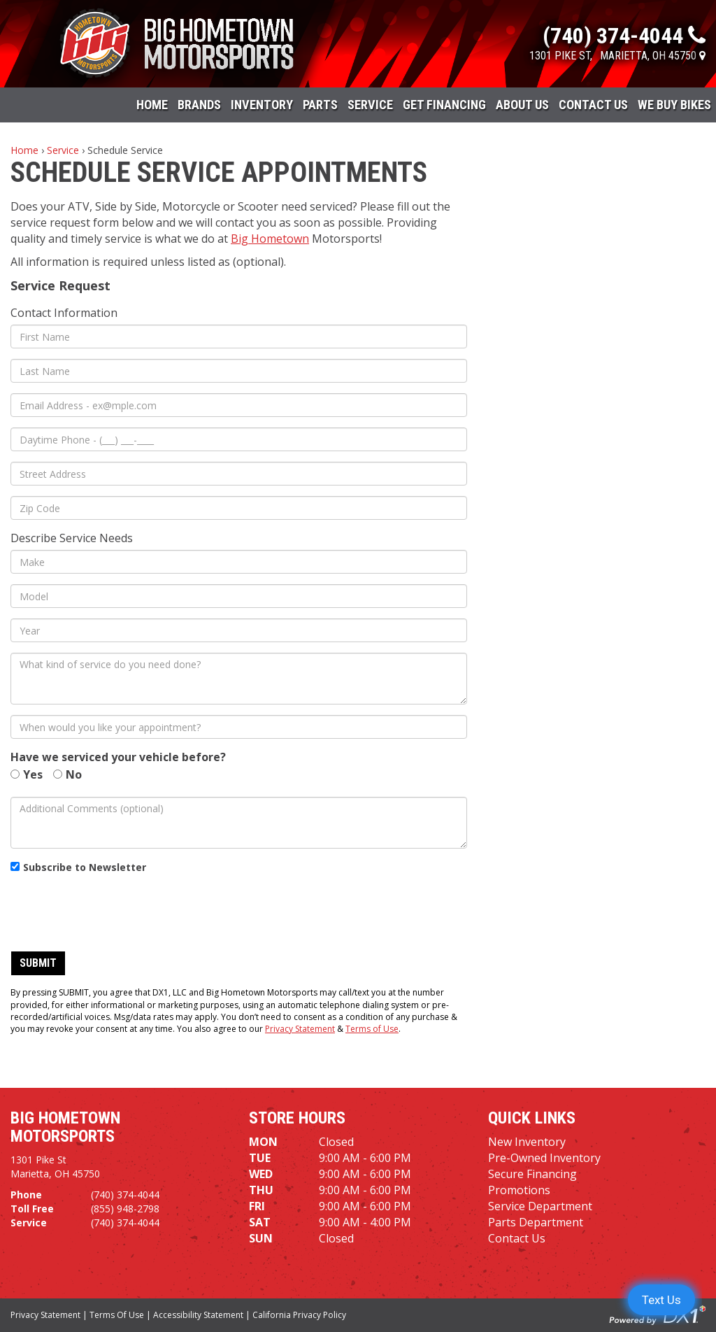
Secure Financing (532, 1174)
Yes (33, 774)
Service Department (540, 1206)
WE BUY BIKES (674, 104)
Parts (320, 104)
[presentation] (116, 913)
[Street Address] (238, 474)
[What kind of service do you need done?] (238, 678)
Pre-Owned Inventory (544, 1158)
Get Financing (444, 104)
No (74, 774)
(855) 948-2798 (125, 1208)
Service (370, 104)
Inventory (262, 104)
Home (152, 104)
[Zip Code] (238, 508)
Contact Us (593, 104)
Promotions (519, 1190)
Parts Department (535, 1222)
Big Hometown (270, 238)
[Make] (238, 562)
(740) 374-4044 (125, 1194)
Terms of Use (372, 1029)
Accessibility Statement (198, 1315)
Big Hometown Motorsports (65, 1127)
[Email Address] (238, 405)
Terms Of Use (117, 1315)
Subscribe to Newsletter (84, 867)
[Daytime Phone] (238, 439)
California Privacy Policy (299, 1315)
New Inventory (527, 1141)
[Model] (238, 596)
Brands (199, 104)
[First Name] (238, 336)
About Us (522, 104)
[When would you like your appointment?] (238, 727)
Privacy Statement (300, 1029)
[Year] (238, 630)
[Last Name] (238, 371)
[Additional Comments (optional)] (238, 823)
